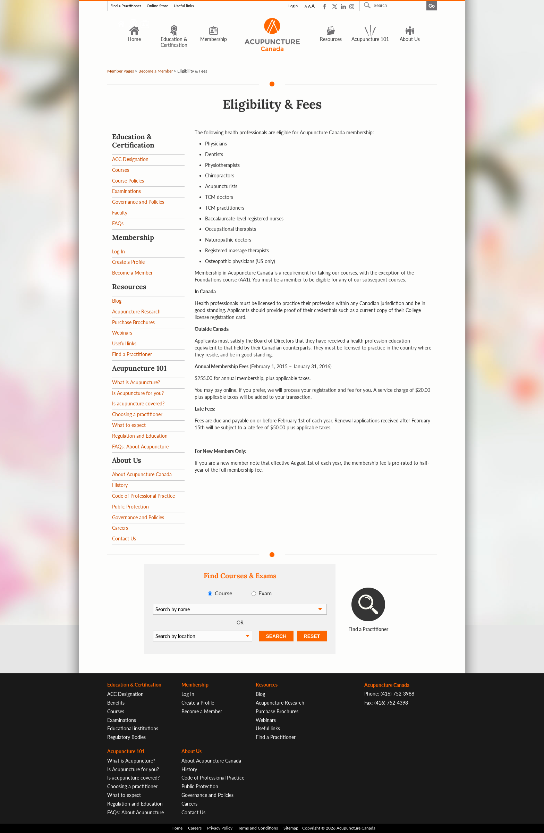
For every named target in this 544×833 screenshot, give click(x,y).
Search (368, 5)
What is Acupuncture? (136, 382)
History (120, 485)
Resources (331, 33)
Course (223, 593)
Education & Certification (174, 36)
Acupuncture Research (136, 311)
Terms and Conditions (258, 828)
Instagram (352, 6)
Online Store (157, 6)
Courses (120, 170)
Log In (118, 251)
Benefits (116, 703)
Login (293, 6)
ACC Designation (130, 159)
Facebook (326, 6)
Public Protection (130, 507)
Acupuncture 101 (370, 33)
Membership (213, 33)
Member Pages (120, 71)
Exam (265, 593)
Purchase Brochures (133, 322)
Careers (120, 528)
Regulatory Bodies (126, 737)
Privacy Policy (219, 828)
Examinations (126, 191)
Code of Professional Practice (143, 496)
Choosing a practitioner (137, 414)
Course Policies (128, 181)
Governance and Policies (138, 202)
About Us (410, 33)
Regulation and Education (140, 436)
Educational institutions (132, 728)
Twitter (334, 6)
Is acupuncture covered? (138, 403)
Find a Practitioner (125, 6)
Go (431, 6)
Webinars (122, 333)
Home (134, 33)
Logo (272, 34)
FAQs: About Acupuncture (140, 446)
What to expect (129, 425)
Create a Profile (128, 262)
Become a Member (155, 71)
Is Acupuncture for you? (138, 393)
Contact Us (124, 538)
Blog (116, 301)
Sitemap (290, 828)
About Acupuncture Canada (142, 474)
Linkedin (343, 6)
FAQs (118, 223)
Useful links (184, 6)
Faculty (119, 213)
